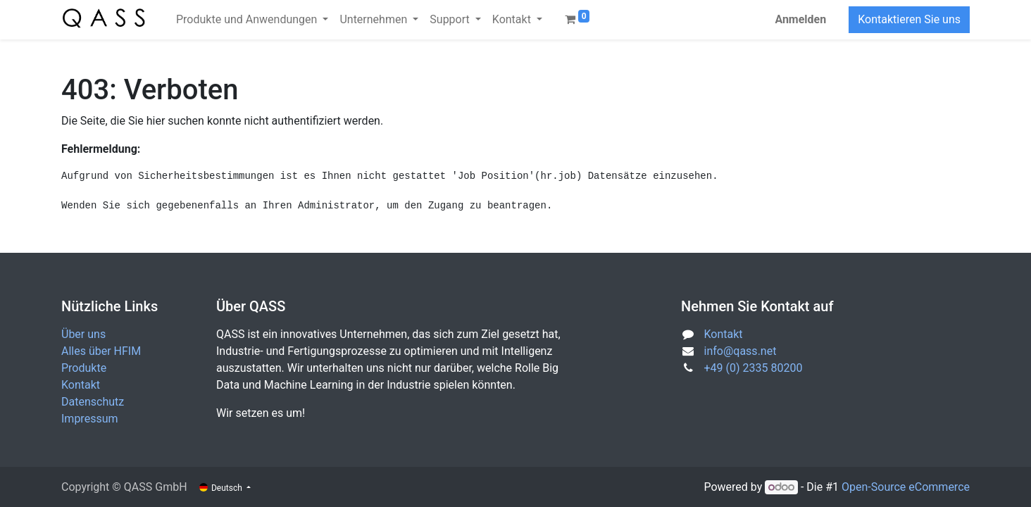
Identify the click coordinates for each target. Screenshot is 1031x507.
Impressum (89, 418)
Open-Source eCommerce (906, 487)
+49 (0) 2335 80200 (753, 368)
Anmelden (800, 19)
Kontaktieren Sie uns (909, 19)
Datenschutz (92, 401)
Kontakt (80, 385)
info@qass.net (740, 351)
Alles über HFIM (101, 351)
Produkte (83, 368)
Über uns (83, 334)
